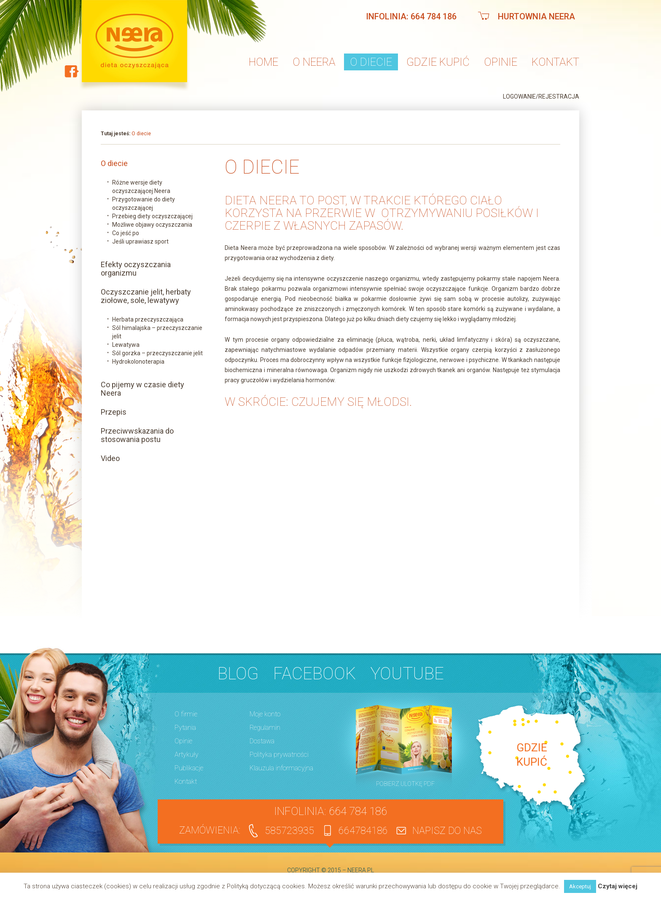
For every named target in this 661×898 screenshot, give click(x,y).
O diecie (371, 62)
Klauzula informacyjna (281, 768)
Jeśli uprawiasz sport (140, 241)
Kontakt (555, 62)
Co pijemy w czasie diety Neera (142, 389)
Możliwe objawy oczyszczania (152, 224)
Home (263, 62)
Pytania (185, 728)
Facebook (314, 674)
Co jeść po (125, 233)
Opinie (500, 62)
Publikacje (189, 768)
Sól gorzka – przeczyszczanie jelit (157, 353)
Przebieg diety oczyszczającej (152, 216)
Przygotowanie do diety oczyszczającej (143, 203)
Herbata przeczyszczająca (147, 319)
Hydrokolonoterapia (138, 361)
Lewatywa (126, 344)
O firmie (186, 714)
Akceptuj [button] (580, 886)
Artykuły (187, 755)
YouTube (407, 674)
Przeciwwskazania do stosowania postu (137, 435)
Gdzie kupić (438, 62)
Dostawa (262, 741)
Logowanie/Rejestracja (541, 96)
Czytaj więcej (617, 886)
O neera (314, 62)
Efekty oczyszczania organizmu (136, 268)
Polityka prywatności (279, 755)
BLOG (238, 674)
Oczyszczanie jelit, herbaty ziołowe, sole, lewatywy (146, 296)
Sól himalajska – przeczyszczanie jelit (157, 332)
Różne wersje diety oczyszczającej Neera (141, 186)
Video (110, 458)
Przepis (113, 412)
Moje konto (265, 714)
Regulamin (265, 728)
